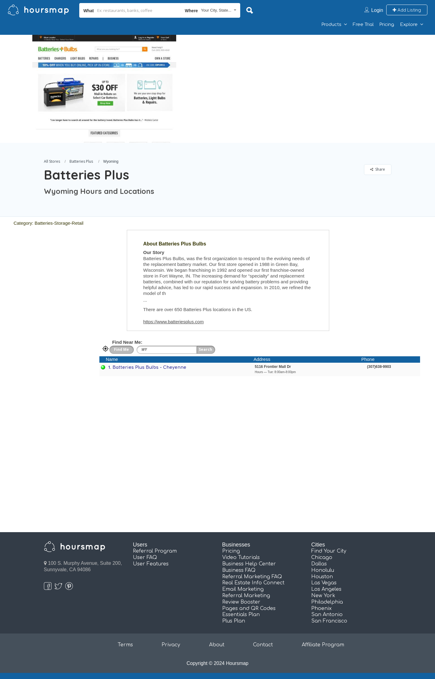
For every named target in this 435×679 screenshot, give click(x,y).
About (216, 645)
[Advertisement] (313, 77)
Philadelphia (327, 602)
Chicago (321, 557)
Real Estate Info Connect (253, 583)
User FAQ (145, 557)
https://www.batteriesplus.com (173, 321)
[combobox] (210, 10)
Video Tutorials (241, 557)
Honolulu (322, 570)
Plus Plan (233, 621)
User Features (151, 564)
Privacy (171, 645)
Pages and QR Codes (249, 608)
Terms (125, 645)
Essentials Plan (241, 614)
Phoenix (321, 608)
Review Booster (241, 602)
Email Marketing (243, 589)
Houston (322, 576)
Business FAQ (238, 570)
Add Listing (407, 10)
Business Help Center (249, 564)
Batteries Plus (81, 161)
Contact (263, 645)
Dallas (319, 564)
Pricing (386, 24)
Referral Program (155, 551)
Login (377, 10)
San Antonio (327, 614)
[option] (104, 89)
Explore (409, 24)
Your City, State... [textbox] (216, 10)
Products (331, 24)
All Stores (52, 161)
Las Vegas (324, 583)
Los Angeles (326, 589)
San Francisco (329, 621)
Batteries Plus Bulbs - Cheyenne (149, 367)
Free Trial (363, 24)
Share (377, 169)
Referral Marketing (246, 595)
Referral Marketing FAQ (252, 576)
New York (323, 595)
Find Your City (328, 551)
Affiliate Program (323, 645)
